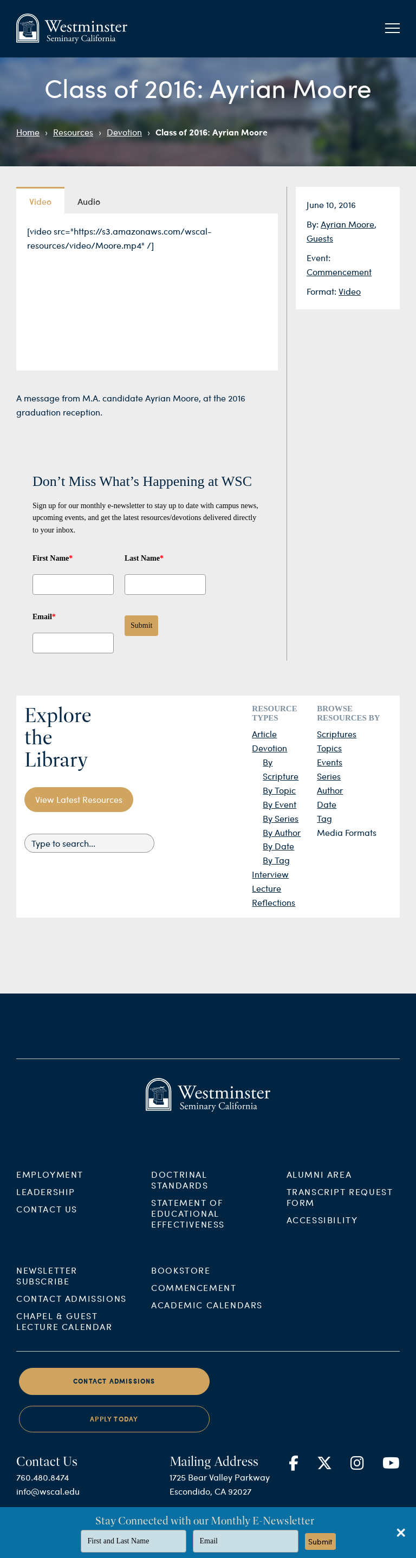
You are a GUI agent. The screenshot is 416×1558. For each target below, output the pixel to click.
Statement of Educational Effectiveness (188, 1221)
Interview (270, 874)
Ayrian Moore (347, 224)
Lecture (266, 888)
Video (350, 291)
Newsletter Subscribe (46, 1285)
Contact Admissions (71, 1307)
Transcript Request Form (340, 1206)
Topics (329, 748)
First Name (52, 558)
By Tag (276, 860)
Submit (141, 625)
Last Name (144, 558)
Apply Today (114, 1428)
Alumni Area (319, 1183)
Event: (318, 257)
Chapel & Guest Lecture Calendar (64, 1330)
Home (28, 132)
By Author (282, 832)
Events (329, 762)
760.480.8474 (42, 1486)
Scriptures (336, 733)
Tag (324, 818)
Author (330, 790)
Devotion (124, 132)
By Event (279, 804)
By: (314, 224)
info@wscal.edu (48, 1500)
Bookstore (180, 1279)
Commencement (339, 271)
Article (264, 733)
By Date (278, 846)
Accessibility (322, 1228)
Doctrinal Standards (179, 1188)
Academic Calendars (207, 1314)
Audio (88, 201)
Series (329, 776)
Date (326, 804)
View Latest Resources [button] (78, 799)
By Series (280, 818)
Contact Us (46, 1217)
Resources (73, 132)
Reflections (273, 902)
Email (44, 617)
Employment (49, 1183)
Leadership (45, 1200)
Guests (320, 238)
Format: (323, 291)
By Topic (279, 790)
